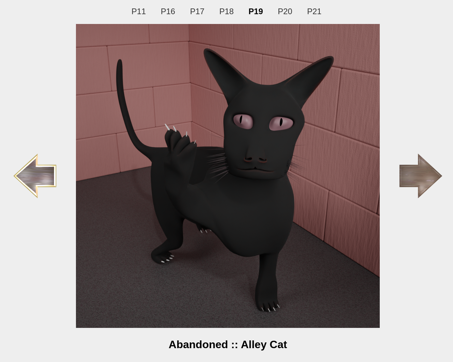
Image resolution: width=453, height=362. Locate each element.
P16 (168, 11)
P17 (197, 11)
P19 (255, 11)
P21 (314, 11)
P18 (226, 11)
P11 (139, 11)
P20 (285, 11)
